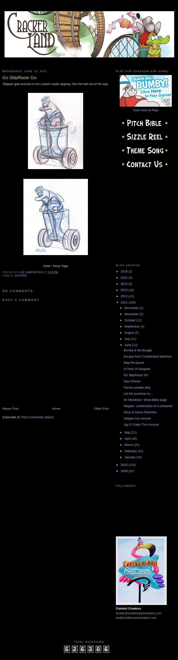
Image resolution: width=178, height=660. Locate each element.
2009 (125, 471)
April (128, 438)
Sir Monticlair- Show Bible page (145, 400)
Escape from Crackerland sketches (148, 356)
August (129, 332)
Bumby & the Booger (138, 350)
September (132, 326)
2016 (125, 271)
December (132, 308)
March (129, 445)
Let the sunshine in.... (138, 393)
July (127, 339)
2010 (125, 465)
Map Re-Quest (134, 362)
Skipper (21, 275)
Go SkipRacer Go (136, 375)
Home (56, 408)
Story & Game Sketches (140, 412)
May (127, 432)
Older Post (101, 408)
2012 (125, 296)
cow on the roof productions (89, 655)
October (130, 320)
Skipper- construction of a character (148, 406)
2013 (125, 290)
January (130, 457)
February (131, 451)
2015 (125, 277)
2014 (125, 284)
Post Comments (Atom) (38, 417)
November (132, 314)
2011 (125, 302)
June (128, 345)
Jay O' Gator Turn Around (141, 424)
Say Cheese (132, 381)
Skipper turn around (137, 418)
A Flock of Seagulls (137, 369)
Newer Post (10, 408)
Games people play (137, 387)
